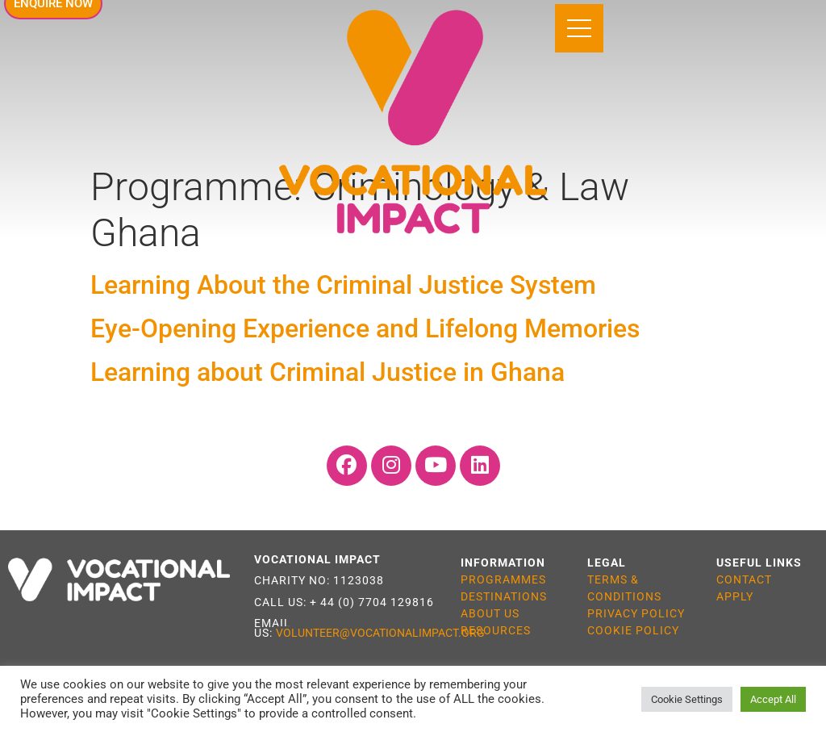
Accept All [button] (773, 699)
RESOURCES (496, 630)
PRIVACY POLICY (636, 613)
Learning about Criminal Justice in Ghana (327, 373)
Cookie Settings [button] (687, 699)
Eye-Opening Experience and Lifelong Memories (365, 328)
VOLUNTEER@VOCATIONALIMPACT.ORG (380, 632)
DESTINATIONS (504, 596)
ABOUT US (490, 613)
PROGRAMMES (503, 579)
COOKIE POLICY (633, 630)
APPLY (734, 596)
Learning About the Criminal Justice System (346, 285)
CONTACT (744, 579)
